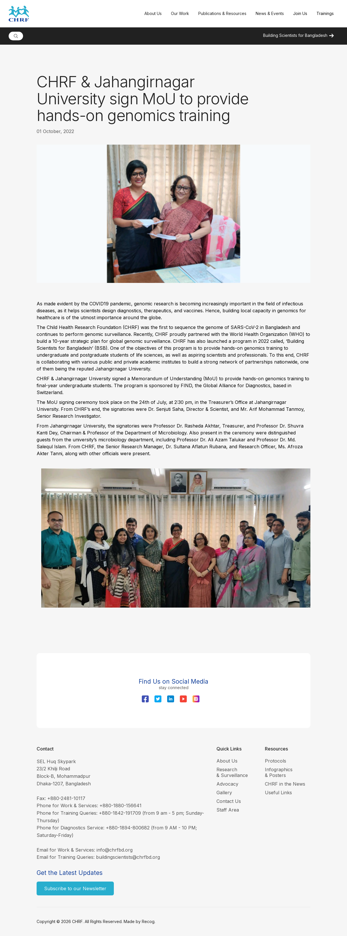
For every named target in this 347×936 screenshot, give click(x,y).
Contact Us (228, 801)
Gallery (224, 792)
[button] (153, 13)
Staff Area (227, 810)
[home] (74, 13)
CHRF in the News (285, 784)
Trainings (325, 13)
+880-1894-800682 (128, 828)
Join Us (300, 13)
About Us (226, 761)
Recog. (148, 921)
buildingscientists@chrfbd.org (128, 857)
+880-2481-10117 (66, 798)
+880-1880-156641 (120, 805)
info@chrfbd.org (115, 850)
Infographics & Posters (279, 772)
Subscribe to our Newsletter (75, 888)
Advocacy (227, 784)
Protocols (275, 761)
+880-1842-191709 (120, 813)
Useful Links (278, 792)
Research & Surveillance (232, 772)
